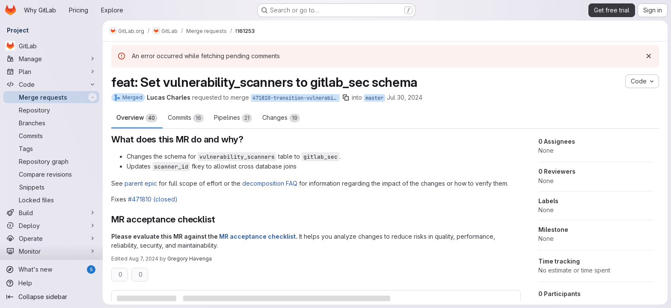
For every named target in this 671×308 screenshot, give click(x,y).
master (374, 98)
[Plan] (51, 71)
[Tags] (51, 148)
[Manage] (51, 59)
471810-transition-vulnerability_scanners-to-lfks (296, 98)
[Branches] (51, 123)
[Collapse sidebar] (51, 297)
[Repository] (51, 110)
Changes (281, 118)
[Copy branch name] (346, 97)
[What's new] (51, 269)
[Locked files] (51, 200)
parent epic (141, 183)
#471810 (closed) (153, 199)
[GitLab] (51, 46)
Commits (186, 118)
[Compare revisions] (51, 174)
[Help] (51, 283)
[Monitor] (51, 251)
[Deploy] (51, 225)
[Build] (51, 213)
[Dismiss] (649, 56)
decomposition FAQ (269, 183)
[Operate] (51, 238)
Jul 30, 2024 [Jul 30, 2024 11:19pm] (404, 97)
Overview (136, 118)
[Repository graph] (51, 161)
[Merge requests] (51, 97)
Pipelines (233, 118)
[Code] (51, 84)
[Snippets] (51, 187)
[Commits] (51, 136)
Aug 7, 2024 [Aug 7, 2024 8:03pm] (143, 258)
